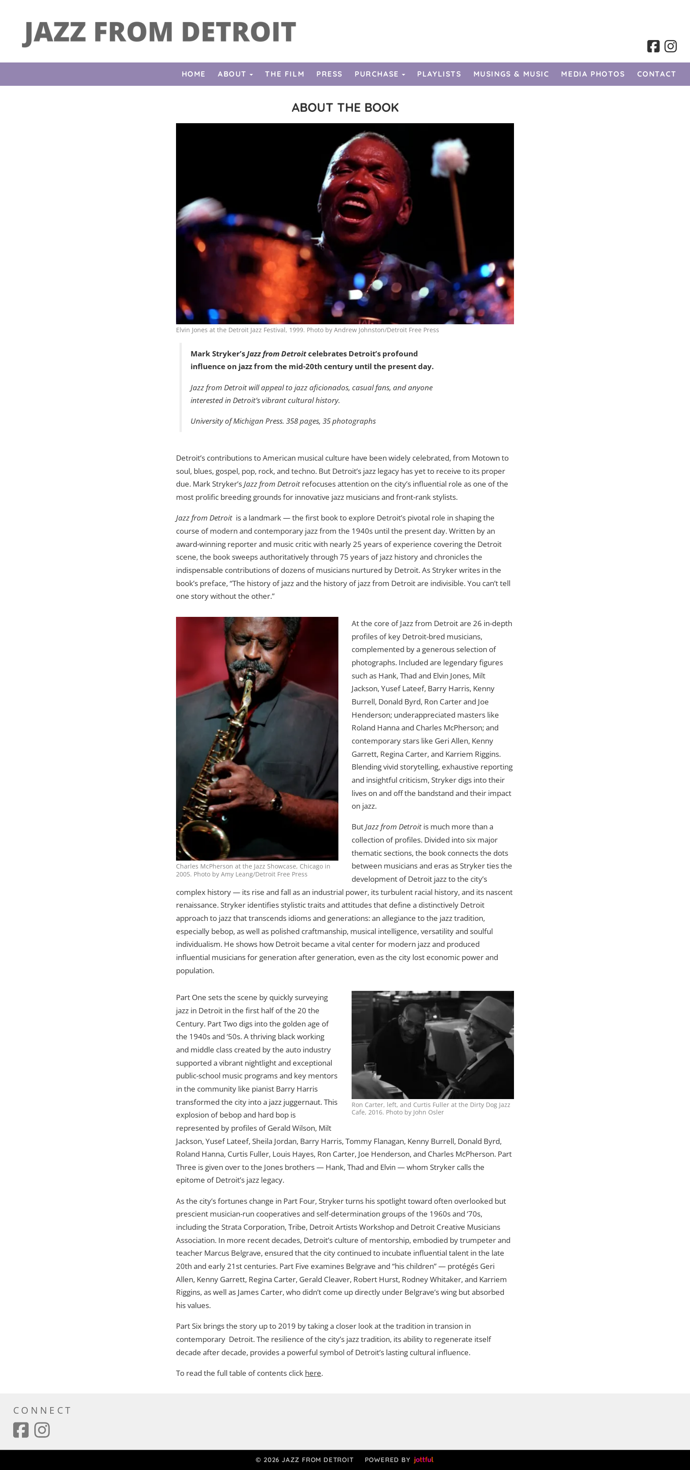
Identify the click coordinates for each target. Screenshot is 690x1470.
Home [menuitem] (194, 73)
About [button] (235, 73)
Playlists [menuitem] (439, 73)
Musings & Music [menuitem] (511, 73)
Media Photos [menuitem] (593, 73)
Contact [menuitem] (657, 73)
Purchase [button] (380, 73)
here (313, 1373)
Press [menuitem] (329, 73)
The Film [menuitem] (285, 73)
